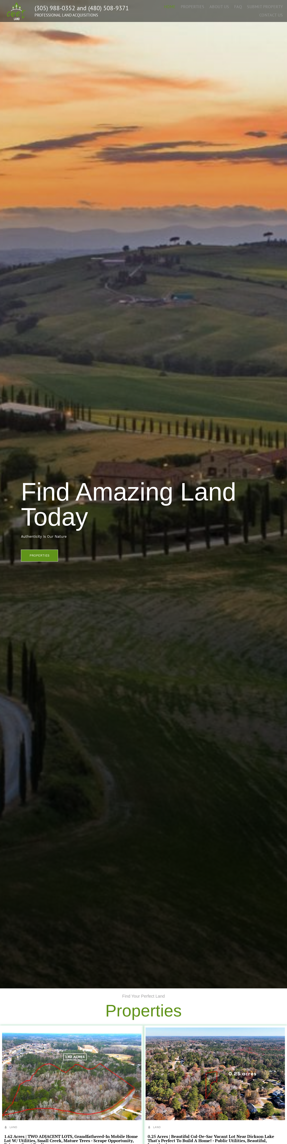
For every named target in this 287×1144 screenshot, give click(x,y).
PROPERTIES (196, 6)
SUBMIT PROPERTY (266, 6)
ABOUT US (222, 6)
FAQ (240, 6)
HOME (174, 6)
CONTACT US (272, 14)
